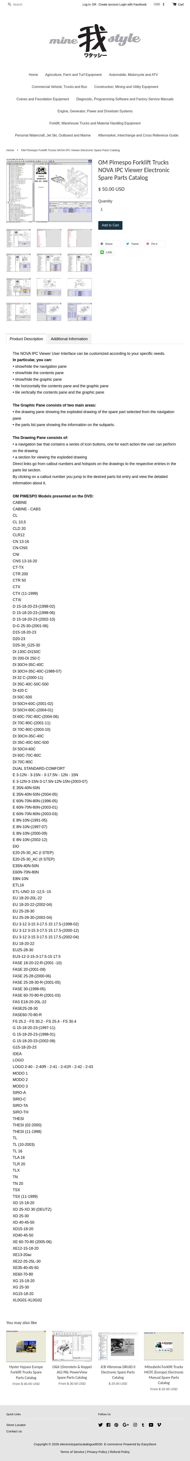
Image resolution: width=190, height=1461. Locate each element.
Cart (181, 4)
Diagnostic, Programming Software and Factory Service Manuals (124, 99)
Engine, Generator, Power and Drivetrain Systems (95, 111)
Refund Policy (120, 1452)
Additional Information (69, 339)
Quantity (105, 201)
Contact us (14, 1431)
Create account (108, 4)
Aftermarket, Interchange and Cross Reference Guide (138, 135)
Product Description (26, 339)
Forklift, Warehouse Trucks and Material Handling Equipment (95, 123)
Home (33, 75)
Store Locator (16, 1425)
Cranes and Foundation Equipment (43, 99)
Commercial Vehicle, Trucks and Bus (59, 87)
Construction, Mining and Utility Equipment (126, 87)
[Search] (19, 4)
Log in (87, 4)
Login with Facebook (133, 4)
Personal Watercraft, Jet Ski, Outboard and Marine (53, 135)
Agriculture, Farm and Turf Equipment (73, 75)
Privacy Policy (97, 1452)
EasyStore (148, 1444)
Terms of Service (72, 1452)
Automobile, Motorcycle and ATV (133, 75)
